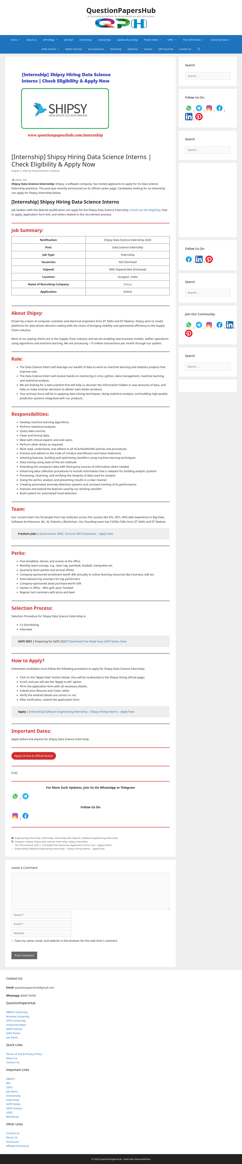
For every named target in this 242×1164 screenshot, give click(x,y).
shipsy (29, 841)
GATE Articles (52, 49)
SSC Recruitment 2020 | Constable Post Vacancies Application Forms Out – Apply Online (63, 845)
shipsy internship (78, 841)
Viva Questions (96, 49)
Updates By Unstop (127, 39)
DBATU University (17, 1012)
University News (222, 39)
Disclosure (12, 1141)
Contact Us (185, 49)
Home (17, 39)
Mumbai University (17, 1016)
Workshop (115, 49)
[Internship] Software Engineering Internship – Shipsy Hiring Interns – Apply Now (59, 848)
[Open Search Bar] (198, 49)
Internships (85, 39)
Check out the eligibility (145, 210)
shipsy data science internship (50, 841)
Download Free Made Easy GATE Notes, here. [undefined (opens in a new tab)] (98, 641)
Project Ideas (154, 39)
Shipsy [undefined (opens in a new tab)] (127, 284)
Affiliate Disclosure (17, 1146)
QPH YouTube (165, 49)
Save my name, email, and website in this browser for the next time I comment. (66, 941)
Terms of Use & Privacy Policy (24, 1054)
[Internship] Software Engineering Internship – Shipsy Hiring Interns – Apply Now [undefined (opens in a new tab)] (81, 711)
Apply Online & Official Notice (34, 756)
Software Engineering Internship (100, 837)
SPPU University (16, 1020)
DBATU (10, 1079)
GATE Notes (13, 1033)
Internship (47, 837)
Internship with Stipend (67, 837)
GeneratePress (143, 1159)
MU (8, 1083)
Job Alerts (12, 1037)
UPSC (174, 39)
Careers (148, 49)
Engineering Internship (27, 837)
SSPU (9, 1087)
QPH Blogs (52, 39)
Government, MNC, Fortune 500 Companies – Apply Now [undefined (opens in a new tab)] (76, 534)
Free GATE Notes (195, 39)
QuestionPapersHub (121, 10)
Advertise (132, 49)
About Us (32, 39)
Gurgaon (20, 841)
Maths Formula (73, 49)
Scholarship (104, 39)
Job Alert (68, 39)
